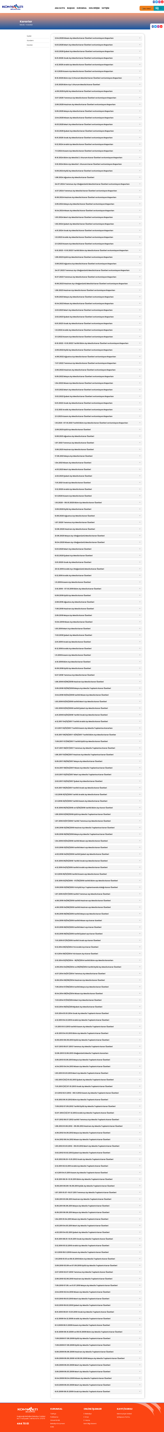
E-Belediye (88, 1414)
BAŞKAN (71, 8)
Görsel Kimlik (55, 1420)
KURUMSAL (82, 8)
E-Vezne (87, 1420)
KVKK (52, 1427)
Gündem (30, 40)
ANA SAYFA (60, 8)
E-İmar (86, 1417)
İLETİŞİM (105, 8)
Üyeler (29, 36)
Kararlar (30, 45)
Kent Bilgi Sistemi (90, 1423)
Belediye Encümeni (57, 1423)
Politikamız (54, 1417)
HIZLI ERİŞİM (94, 8)
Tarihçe (53, 1414)
